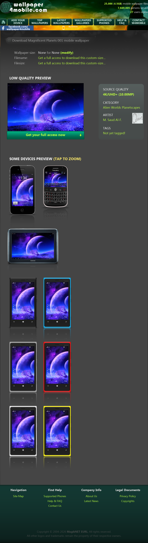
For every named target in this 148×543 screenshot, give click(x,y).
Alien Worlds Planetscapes (121, 107)
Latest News (91, 501)
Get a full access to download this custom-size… (71, 58)
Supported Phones (55, 496)
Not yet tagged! (114, 133)
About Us (91, 496)
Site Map (18, 496)
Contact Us (54, 506)
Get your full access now (45, 135)
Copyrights (127, 501)
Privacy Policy (128, 496)
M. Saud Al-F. (112, 120)
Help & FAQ (55, 501)
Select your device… (74, 28)
